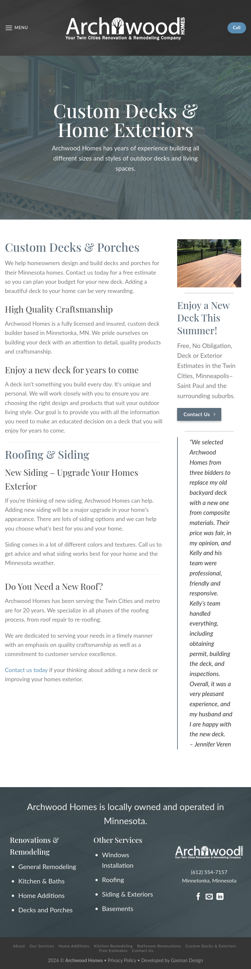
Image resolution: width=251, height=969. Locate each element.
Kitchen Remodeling (113, 945)
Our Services (41, 945)
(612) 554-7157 (209, 872)
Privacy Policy (122, 960)
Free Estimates (113, 950)
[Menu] (16, 28)
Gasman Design (187, 960)
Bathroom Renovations (159, 945)
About (19, 945)
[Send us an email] (209, 897)
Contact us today (26, 670)
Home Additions (74, 945)
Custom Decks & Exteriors (211, 945)
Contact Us (143, 950)
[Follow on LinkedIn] (220, 897)
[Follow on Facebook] (198, 897)
